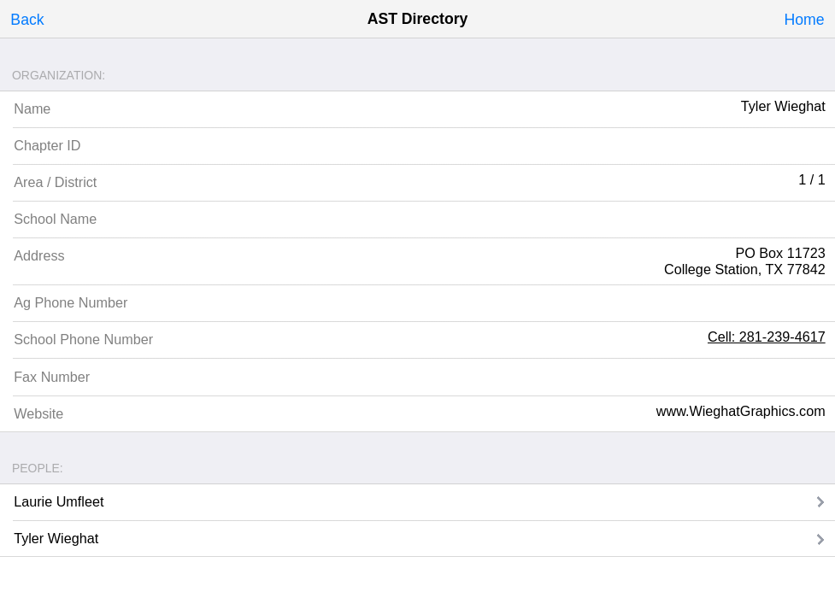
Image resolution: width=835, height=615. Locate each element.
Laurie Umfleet (58, 501)
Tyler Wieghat (56, 538)
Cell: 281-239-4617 (767, 336)
